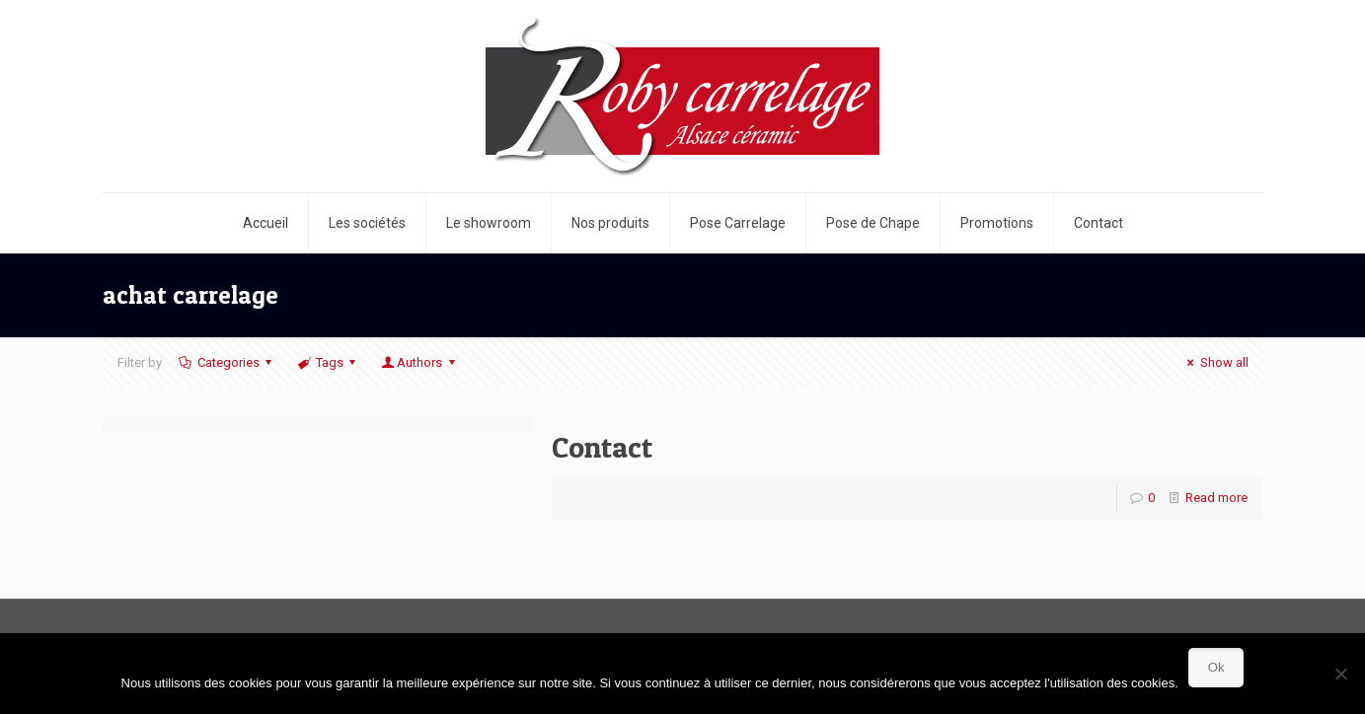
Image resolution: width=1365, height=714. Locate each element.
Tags (328, 362)
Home (1117, 294)
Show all (1214, 362)
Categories (227, 362)
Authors (419, 362)
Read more (1216, 497)
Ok (1216, 667)
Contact (602, 446)
